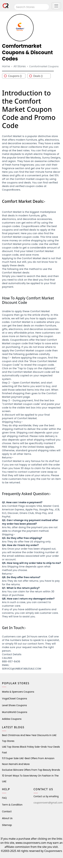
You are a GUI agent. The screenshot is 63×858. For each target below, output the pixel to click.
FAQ (4, 798)
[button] (56, 5)
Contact (7, 811)
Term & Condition (12, 804)
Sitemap (7, 825)
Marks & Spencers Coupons (18, 691)
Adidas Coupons (12, 719)
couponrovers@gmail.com (48, 802)
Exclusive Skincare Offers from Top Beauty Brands (31, 770)
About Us (7, 818)
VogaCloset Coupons (14, 698)
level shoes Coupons (14, 705)
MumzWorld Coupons (14, 712)
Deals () (38, 76)
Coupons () (15, 76)
